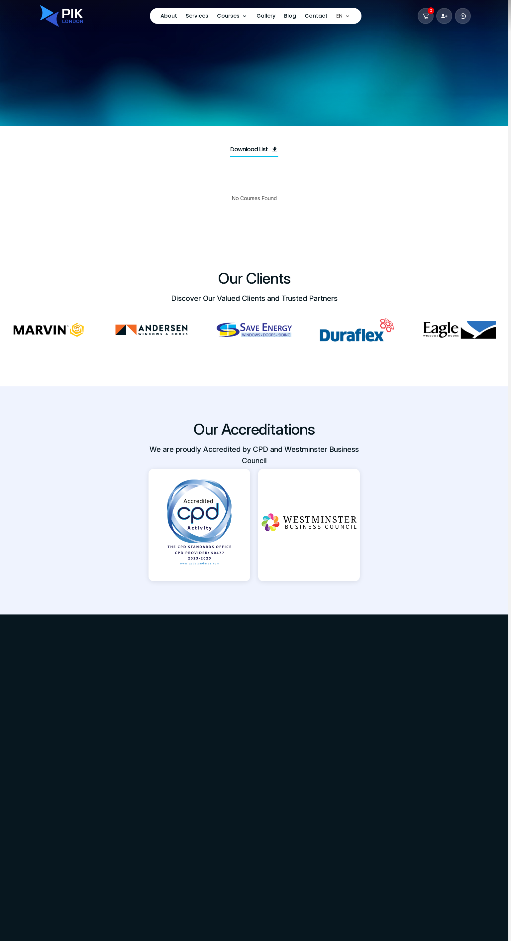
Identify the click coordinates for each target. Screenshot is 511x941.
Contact (316, 16)
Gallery (265, 16)
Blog (290, 16)
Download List (254, 149)
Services (197, 16)
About (168, 16)
